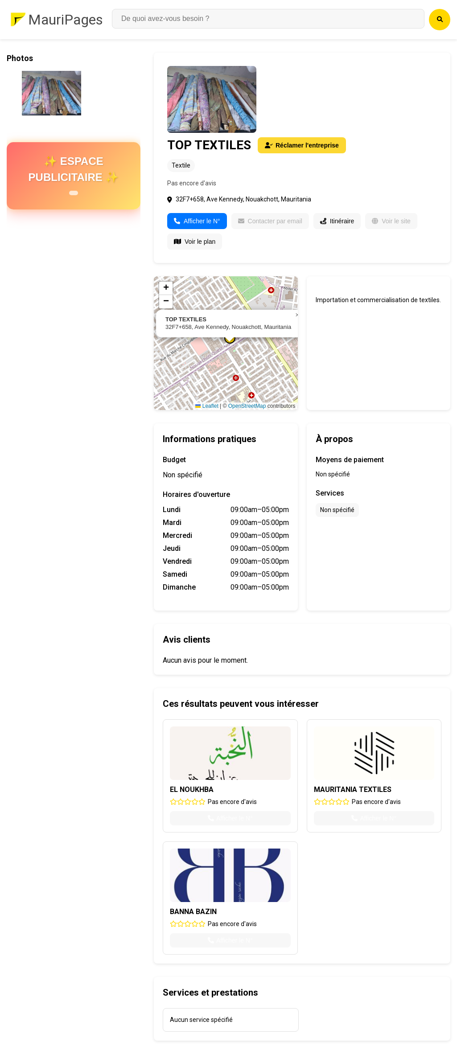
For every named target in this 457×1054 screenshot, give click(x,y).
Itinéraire (337, 221)
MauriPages (65, 19)
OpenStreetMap (247, 406)
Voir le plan (194, 241)
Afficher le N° (197, 221)
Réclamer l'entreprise (302, 145)
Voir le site (391, 221)
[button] (297, 315)
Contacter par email (270, 221)
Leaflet (206, 406)
